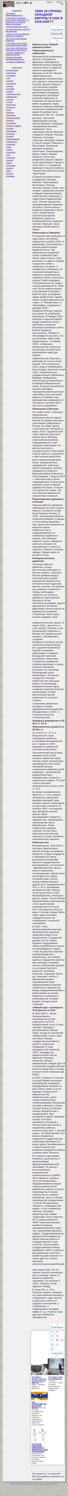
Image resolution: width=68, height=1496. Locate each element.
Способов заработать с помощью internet (15, 54)
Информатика (11, 97)
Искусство (10, 99)
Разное (8, 147)
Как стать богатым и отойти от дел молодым (18, 30)
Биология (9, 81)
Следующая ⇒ (57, 39)
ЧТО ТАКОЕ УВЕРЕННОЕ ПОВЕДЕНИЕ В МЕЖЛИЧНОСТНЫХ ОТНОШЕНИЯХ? (40, 1448)
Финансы (9, 168)
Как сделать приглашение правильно (16, 40)
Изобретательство (13, 94)
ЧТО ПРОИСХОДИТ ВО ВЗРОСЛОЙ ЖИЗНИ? (39, 1405)
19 (52, 1331)
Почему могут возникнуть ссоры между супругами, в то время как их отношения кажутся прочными (17, 21)
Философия (10, 166)
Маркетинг (10, 113)
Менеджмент (11, 123)
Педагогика (10, 134)
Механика (10, 129)
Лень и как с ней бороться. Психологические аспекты (16, 49)
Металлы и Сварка (13, 126)
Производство (11, 142)
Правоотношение (13, 139)
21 (52, 1336)
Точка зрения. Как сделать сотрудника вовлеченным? (16, 44)
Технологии (10, 158)
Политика (9, 136)
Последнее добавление (15, 62)
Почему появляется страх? (17, 27)
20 (57, 1331)
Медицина (10, 121)
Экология (9, 173)
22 (57, 1336)
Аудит (8, 78)
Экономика (10, 176)
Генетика (9, 86)
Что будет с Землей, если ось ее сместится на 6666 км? (39, 1380)
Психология (10, 144)
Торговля (9, 160)
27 (57, 1345)
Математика (10, 115)
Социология (10, 152)
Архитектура (11, 73)
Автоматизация (12, 70)
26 (52, 1345)
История (9, 102)
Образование (11, 131)
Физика (9, 163)
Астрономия (11, 76)
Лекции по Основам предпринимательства (15, 58)
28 (52, 1349)
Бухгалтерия (11, 84)
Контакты (59, 2)
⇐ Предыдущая (57, 28)
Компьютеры (11, 105)
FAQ (62, 4)
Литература (10, 107)
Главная (50, 2)
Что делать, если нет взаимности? (55, 1378)
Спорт (8, 155)
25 (62, 1340)
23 (52, 1340)
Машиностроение (13, 118)
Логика (8, 110)
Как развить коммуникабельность (14, 14)
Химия (8, 171)
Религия (9, 150)
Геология (9, 91)
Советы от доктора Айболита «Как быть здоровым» (17, 35)
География (10, 89)
